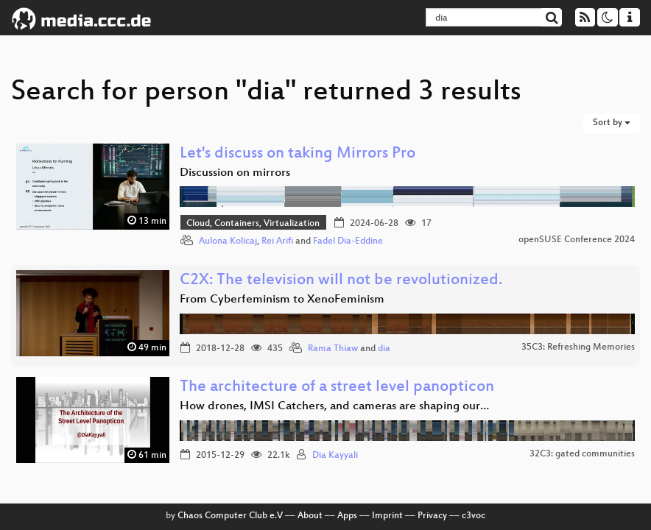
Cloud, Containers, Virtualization (253, 224)
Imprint (387, 516)
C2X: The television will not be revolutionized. (341, 281)
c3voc (473, 516)
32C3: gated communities (582, 454)
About (310, 516)
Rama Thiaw (333, 349)
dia (384, 349)
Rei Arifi (277, 241)
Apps (347, 516)
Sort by (611, 123)
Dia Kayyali (335, 456)
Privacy (432, 516)
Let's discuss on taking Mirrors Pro (297, 154)
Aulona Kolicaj (228, 241)
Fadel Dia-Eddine (348, 241)
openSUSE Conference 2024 (576, 240)
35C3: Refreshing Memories (578, 347)
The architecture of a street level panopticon (337, 387)
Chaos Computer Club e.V (230, 516)
